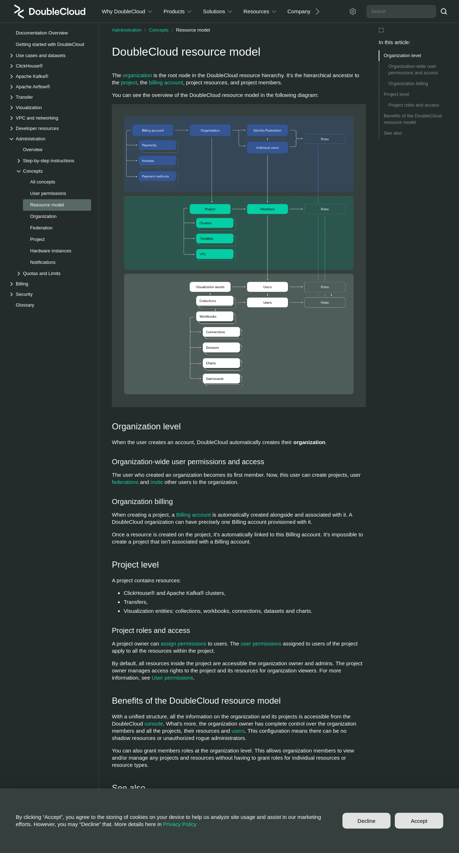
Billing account (193, 515)
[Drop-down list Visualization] (50, 107)
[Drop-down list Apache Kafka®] (50, 76)
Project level (396, 94)
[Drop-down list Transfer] (50, 97)
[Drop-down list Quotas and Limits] (53, 273)
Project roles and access (413, 105)
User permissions (172, 678)
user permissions (261, 643)
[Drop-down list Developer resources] (50, 128)
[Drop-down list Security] (50, 294)
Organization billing (408, 83)
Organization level (402, 55)
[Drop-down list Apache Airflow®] (50, 86)
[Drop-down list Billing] (50, 284)
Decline (366, 821)
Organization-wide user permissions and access (413, 69)
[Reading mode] (381, 30)
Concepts (159, 30)
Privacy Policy (180, 824)
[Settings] (352, 11)
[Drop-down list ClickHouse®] (50, 66)
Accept (419, 821)
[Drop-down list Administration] (50, 139)
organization (137, 75)
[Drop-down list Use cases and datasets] (50, 55)
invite (157, 482)
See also (393, 133)
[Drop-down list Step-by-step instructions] (53, 160)
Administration (126, 30)
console (154, 724)
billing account (166, 82)
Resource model (193, 30)
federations (125, 482)
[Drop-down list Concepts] (53, 171)
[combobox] (401, 11)
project (129, 82)
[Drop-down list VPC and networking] (50, 118)
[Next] (315, 11)
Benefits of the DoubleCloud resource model (413, 119)
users (238, 731)
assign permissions (184, 643)
